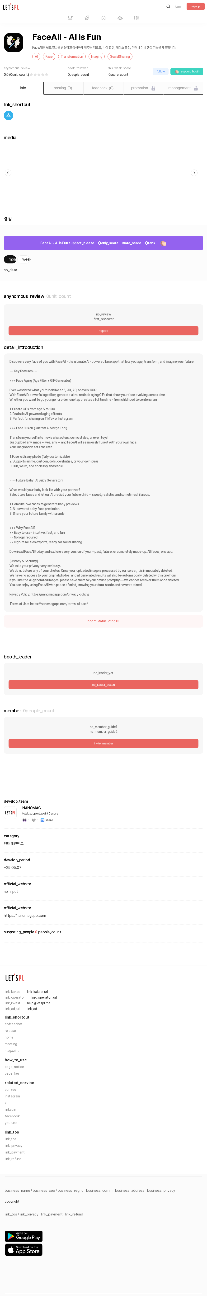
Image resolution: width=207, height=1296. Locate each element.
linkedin (10, 1109)
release (10, 1031)
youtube (11, 1123)
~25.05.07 (12, 867)
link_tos (10, 1139)
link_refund (13, 1159)
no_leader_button (103, 684)
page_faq (12, 1073)
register (103, 331)
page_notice (14, 1067)
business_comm (99, 1190)
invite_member (103, 743)
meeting (11, 1044)
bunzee (10, 1089)
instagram (12, 1096)
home (9, 1037)
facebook (12, 1116)
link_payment (15, 1152)
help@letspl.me (38, 1003)
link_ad (32, 1009)
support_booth (186, 71)
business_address (130, 1190)
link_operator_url (44, 997)
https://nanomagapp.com (25, 915)
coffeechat (14, 1024)
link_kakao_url (37, 992)
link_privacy (13, 1146)
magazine (12, 1051)
